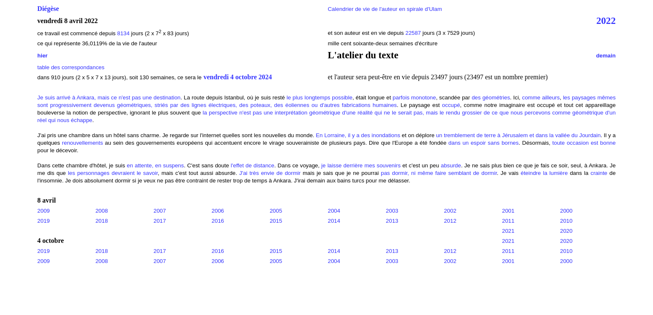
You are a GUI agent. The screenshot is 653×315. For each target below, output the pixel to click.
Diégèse (48, 8)
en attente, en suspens (155, 165)
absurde (451, 165)
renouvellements (82, 143)
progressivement (71, 105)
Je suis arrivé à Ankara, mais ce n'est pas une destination (109, 97)
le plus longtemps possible (319, 97)
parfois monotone (414, 97)
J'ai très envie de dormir (270, 173)
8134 (123, 33)
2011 (508, 221)
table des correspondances (70, 67)
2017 (159, 221)
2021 (508, 231)
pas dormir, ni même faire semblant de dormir (439, 173)
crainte (599, 173)
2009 (43, 211)
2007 (159, 211)
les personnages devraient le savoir (113, 173)
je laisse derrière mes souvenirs (361, 165)
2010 (566, 221)
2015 (275, 221)
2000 (566, 211)
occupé (451, 105)
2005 (275, 211)
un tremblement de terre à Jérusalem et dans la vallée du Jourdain (518, 135)
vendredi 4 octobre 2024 (237, 77)
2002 (450, 211)
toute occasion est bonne (584, 143)
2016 (218, 221)
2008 (102, 211)
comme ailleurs (541, 97)
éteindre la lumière (544, 173)
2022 (606, 20)
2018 (102, 221)
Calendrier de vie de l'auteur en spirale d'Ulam (385, 9)
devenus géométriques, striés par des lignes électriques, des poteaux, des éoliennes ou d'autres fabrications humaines (244, 105)
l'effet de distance (252, 165)
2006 (218, 211)
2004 (334, 211)
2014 (334, 221)
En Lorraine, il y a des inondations (358, 135)
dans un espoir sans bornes (483, 143)
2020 (566, 231)
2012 (450, 221)
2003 (392, 211)
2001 (508, 211)
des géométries (491, 97)
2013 (392, 221)
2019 (43, 221)
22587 (413, 33)
